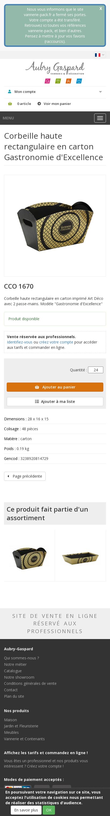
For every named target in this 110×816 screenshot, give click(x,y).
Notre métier (15, 664)
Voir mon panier (57, 103)
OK (49, 810)
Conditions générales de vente (30, 683)
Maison (10, 719)
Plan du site (14, 696)
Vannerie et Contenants (24, 738)
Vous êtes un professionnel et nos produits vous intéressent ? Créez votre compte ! (46, 763)
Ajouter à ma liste (55, 401)
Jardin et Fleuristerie (21, 725)
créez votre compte (56, 342)
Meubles (11, 732)
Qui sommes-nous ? (21, 657)
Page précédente (25, 476)
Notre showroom (19, 677)
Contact (11, 689)
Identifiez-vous (19, 342)
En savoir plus (26, 810)
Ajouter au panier (55, 387)
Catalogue (13, 670)
